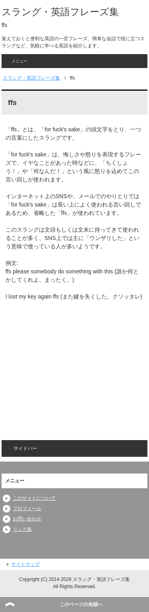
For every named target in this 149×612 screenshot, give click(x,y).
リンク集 (22, 529)
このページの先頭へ (81, 604)
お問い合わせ (27, 519)
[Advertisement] (72, 365)
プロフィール (27, 508)
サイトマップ (25, 564)
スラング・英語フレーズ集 (60, 11)
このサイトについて (34, 498)
